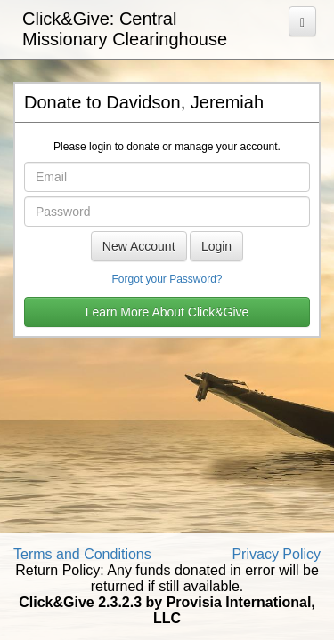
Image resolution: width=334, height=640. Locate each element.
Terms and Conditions (82, 554)
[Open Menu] (302, 21)
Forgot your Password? (166, 279)
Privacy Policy (276, 554)
